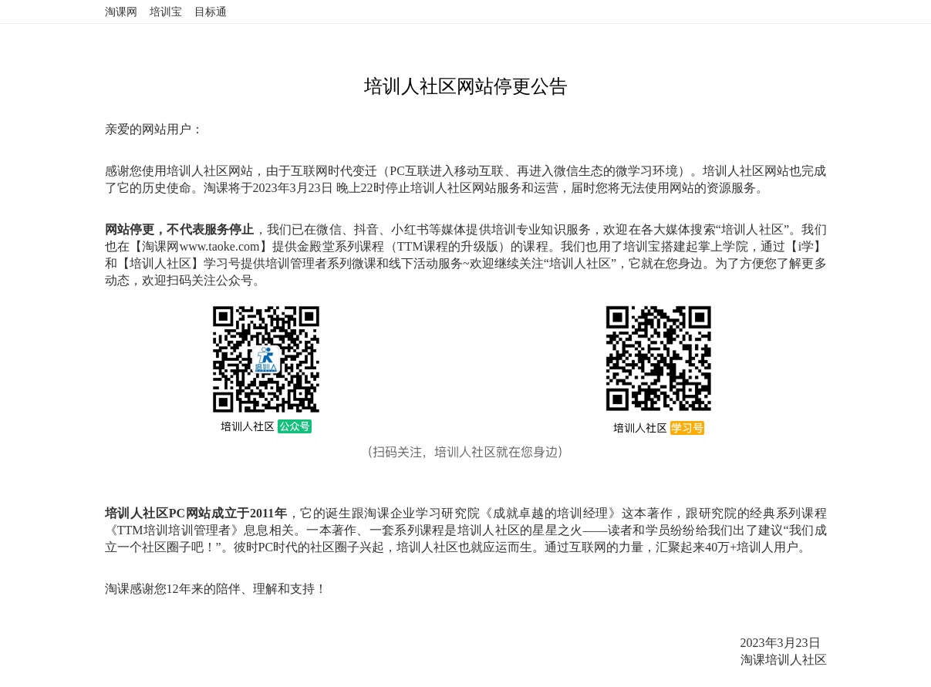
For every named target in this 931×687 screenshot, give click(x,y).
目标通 (210, 12)
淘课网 (121, 12)
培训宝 (166, 12)
